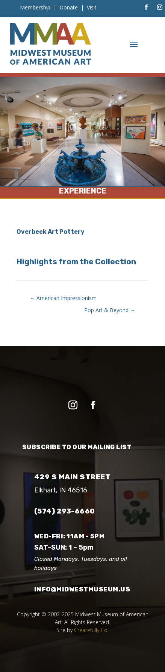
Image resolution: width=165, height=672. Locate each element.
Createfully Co (90, 630)
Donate (68, 7)
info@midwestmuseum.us (82, 589)
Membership (35, 7)
